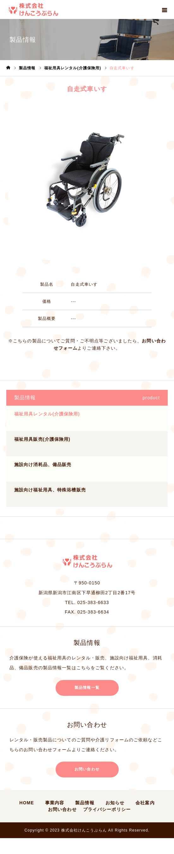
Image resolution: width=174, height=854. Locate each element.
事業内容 (54, 802)
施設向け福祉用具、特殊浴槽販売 (50, 489)
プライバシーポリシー (107, 809)
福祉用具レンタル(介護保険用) (47, 413)
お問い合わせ (87, 769)
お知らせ (114, 802)
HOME (26, 802)
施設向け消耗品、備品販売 (42, 464)
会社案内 (144, 802)
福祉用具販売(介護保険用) (42, 439)
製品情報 (84, 802)
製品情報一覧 (87, 687)
